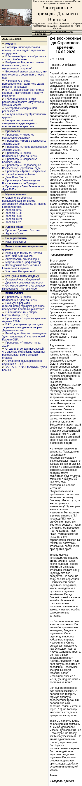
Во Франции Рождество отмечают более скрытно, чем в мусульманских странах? (24, 65)
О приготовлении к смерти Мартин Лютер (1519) (19, 314)
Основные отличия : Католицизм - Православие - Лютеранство (24, 287)
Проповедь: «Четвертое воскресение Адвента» (18, 136)
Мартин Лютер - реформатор (23, 262)
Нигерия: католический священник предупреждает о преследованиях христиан (19, 123)
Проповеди (12, 131)
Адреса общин (14, 226)
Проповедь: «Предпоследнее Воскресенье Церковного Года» (21, 167)
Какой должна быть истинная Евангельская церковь (21, 267)
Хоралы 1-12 (13, 222)
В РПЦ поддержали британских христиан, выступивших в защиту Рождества (23, 92)
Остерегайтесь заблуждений (22, 279)
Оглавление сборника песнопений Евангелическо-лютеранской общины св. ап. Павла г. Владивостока (24, 202)
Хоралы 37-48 (14, 213)
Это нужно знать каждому (22, 276)
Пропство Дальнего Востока (22, 230)
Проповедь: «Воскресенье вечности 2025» (19, 161)
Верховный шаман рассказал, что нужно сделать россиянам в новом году (24, 74)
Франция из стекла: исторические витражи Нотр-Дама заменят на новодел (23, 83)
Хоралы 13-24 (14, 219)
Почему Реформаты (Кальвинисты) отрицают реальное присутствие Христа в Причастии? (23, 306)
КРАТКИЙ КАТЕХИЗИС (19, 256)
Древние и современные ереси (24, 282)
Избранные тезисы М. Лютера (23, 253)
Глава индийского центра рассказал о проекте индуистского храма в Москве (23, 102)
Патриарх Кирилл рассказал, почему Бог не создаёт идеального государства (23, 50)
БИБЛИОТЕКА (14, 293)
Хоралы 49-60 (14, 209)
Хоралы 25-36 (14, 216)
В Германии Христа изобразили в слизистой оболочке (24, 58)
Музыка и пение (15, 194)
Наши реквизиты (16, 238)
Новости (10, 43)
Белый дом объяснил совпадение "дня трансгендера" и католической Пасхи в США (24, 336)
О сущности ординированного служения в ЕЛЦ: (22, 362)
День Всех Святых (16, 177)
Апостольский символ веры (22, 259)
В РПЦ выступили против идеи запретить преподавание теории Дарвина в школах (22, 327)
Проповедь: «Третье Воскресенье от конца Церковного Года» (24, 173)
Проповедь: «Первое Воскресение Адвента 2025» (19, 154)
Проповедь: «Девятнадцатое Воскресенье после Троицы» (21, 182)
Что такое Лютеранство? (20, 271)
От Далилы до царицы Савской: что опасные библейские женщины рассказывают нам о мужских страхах (23, 353)
